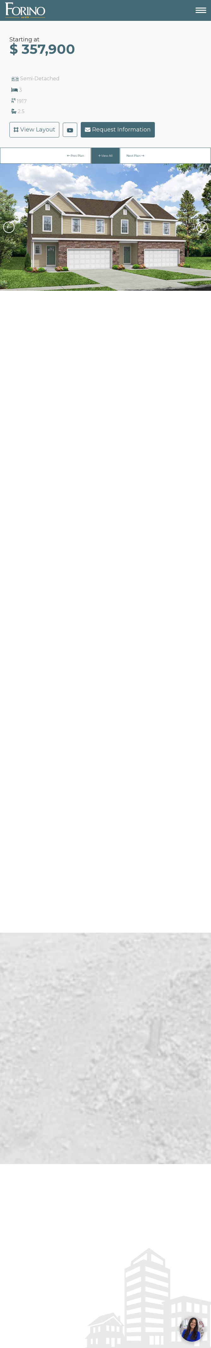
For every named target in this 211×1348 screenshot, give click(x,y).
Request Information (118, 129)
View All (105, 155)
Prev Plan (75, 155)
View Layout (34, 129)
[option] (105, 227)
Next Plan (135, 155)
